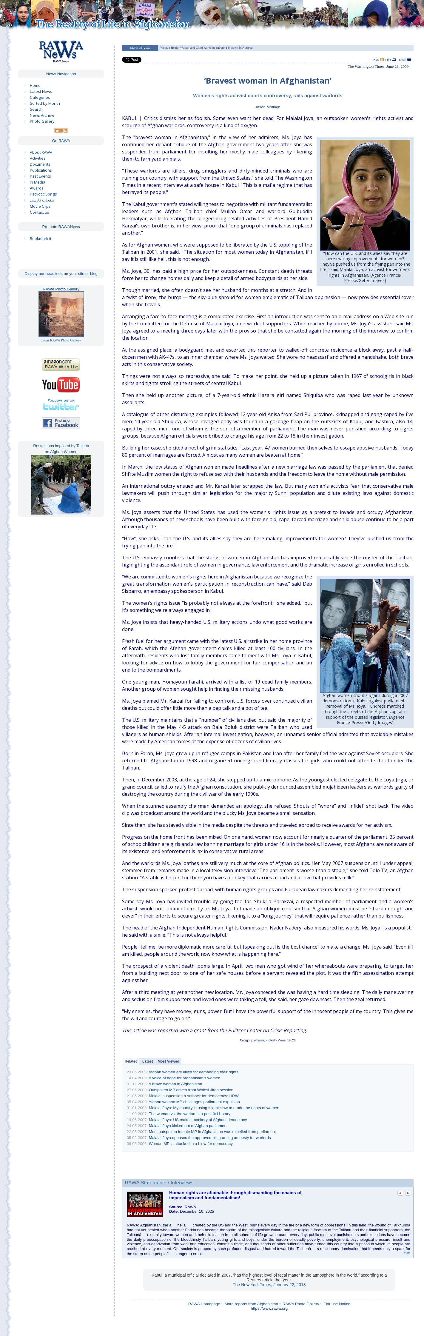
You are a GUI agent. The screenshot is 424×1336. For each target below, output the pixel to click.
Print (388, 59)
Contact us (39, 212)
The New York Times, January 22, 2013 (269, 1284)
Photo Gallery (42, 121)
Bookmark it (40, 238)
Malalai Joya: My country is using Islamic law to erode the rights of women (214, 1108)
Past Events (40, 176)
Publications (41, 170)
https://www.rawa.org (269, 1308)
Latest (147, 1061)
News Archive (42, 115)
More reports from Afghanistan (251, 1304)
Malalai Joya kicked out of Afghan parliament (188, 1125)
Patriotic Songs (43, 194)
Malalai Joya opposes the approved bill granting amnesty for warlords (210, 1137)
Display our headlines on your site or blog (61, 273)
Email (402, 59)
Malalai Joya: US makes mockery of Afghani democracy (198, 1120)
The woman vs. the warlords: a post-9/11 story (189, 1114)
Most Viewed (168, 1061)
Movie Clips (40, 206)
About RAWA (41, 152)
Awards (37, 188)
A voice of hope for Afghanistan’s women (184, 1078)
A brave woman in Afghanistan (175, 1084)
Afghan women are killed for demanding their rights (193, 1072)
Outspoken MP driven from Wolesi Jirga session (191, 1090)
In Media (37, 182)
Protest (270, 1040)
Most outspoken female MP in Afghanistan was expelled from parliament (212, 1131)
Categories (40, 97)
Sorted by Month (45, 103)
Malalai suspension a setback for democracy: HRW (194, 1096)
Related (131, 1061)
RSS (376, 59)
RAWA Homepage (204, 1304)
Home (35, 85)
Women (259, 1040)
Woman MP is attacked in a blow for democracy (191, 1143)
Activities (38, 158)
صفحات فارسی (42, 200)
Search (36, 109)
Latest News (41, 91)
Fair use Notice (336, 1304)
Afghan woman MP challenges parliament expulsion (194, 1102)
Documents (40, 164)
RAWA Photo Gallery (301, 1304)
